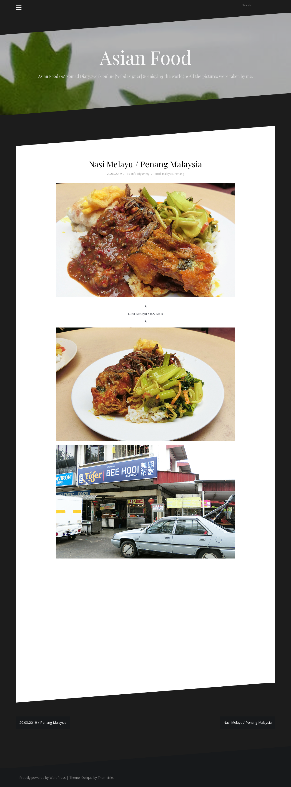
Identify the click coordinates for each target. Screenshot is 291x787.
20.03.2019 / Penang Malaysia (42, 722)
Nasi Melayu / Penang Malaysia (247, 722)
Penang (179, 174)
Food (157, 174)
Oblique (87, 777)
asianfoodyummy (138, 174)
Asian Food (146, 57)
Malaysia (167, 174)
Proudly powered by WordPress (42, 777)
